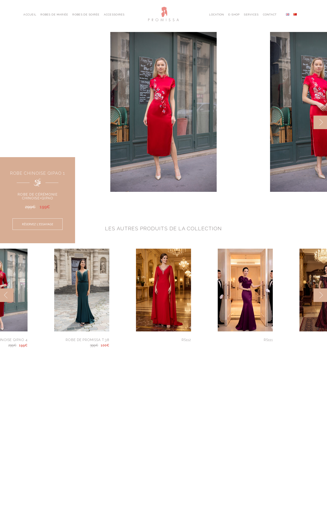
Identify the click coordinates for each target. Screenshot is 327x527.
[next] (320, 122)
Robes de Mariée (54, 14)
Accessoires (114, 14)
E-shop (234, 14)
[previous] (7, 295)
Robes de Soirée (85, 14)
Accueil (29, 14)
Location (216, 14)
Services (251, 14)
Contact (270, 14)
